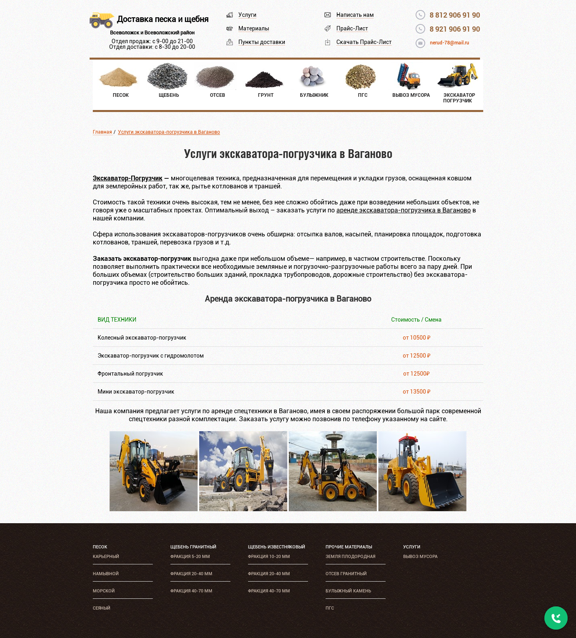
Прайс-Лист (352, 28)
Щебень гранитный (193, 547)
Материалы (253, 28)
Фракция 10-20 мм (269, 556)
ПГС (330, 608)
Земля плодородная (350, 556)
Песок (100, 547)
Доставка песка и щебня (162, 19)
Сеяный (101, 608)
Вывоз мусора (420, 556)
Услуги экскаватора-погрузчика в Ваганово (169, 132)
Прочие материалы (349, 547)
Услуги (247, 15)
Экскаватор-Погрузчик (127, 178)
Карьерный (106, 556)
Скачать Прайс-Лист (364, 42)
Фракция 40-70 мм (191, 591)
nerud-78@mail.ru (449, 43)
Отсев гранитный (346, 573)
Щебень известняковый (276, 547)
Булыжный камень (348, 591)
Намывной (106, 573)
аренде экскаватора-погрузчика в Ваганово (403, 210)
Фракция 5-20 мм (190, 556)
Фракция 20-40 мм (191, 573)
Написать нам (355, 15)
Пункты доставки (261, 42)
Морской (104, 591)
